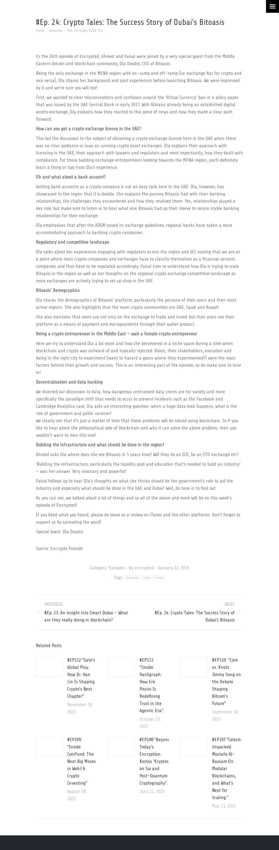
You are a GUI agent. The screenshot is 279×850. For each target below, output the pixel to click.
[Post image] (49, 667)
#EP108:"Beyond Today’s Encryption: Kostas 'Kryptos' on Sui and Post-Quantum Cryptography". (155, 761)
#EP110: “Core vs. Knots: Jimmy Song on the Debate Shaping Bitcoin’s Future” (226, 681)
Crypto (147, 577)
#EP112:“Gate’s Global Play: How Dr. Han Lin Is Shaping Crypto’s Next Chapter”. (81, 678)
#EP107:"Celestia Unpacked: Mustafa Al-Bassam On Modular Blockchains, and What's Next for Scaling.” (227, 768)
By (141, 568)
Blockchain (132, 577)
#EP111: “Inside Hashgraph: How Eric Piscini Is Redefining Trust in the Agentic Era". (152, 685)
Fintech (159, 577)
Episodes (117, 568)
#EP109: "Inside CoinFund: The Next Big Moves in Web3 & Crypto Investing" (81, 761)
